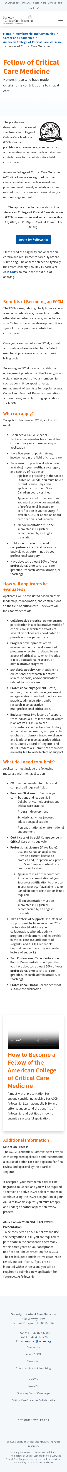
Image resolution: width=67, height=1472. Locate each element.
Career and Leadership (18, 38)
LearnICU (33, 1386)
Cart (43, 2)
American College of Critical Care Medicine (32, 42)
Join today (10, 272)
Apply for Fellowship (33, 239)
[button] (33, 8)
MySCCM (26, 2)
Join (60, 2)
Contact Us (33, 1347)
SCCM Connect (13, 2)
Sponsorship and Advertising (33, 1368)
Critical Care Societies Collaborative (34, 1400)
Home (7, 34)
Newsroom (33, 1361)
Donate (52, 2)
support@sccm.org (38, 1341)
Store (36, 2)
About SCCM (33, 1354)
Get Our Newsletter (33, 1420)
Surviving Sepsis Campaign (33, 1393)
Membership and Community (35, 34)
